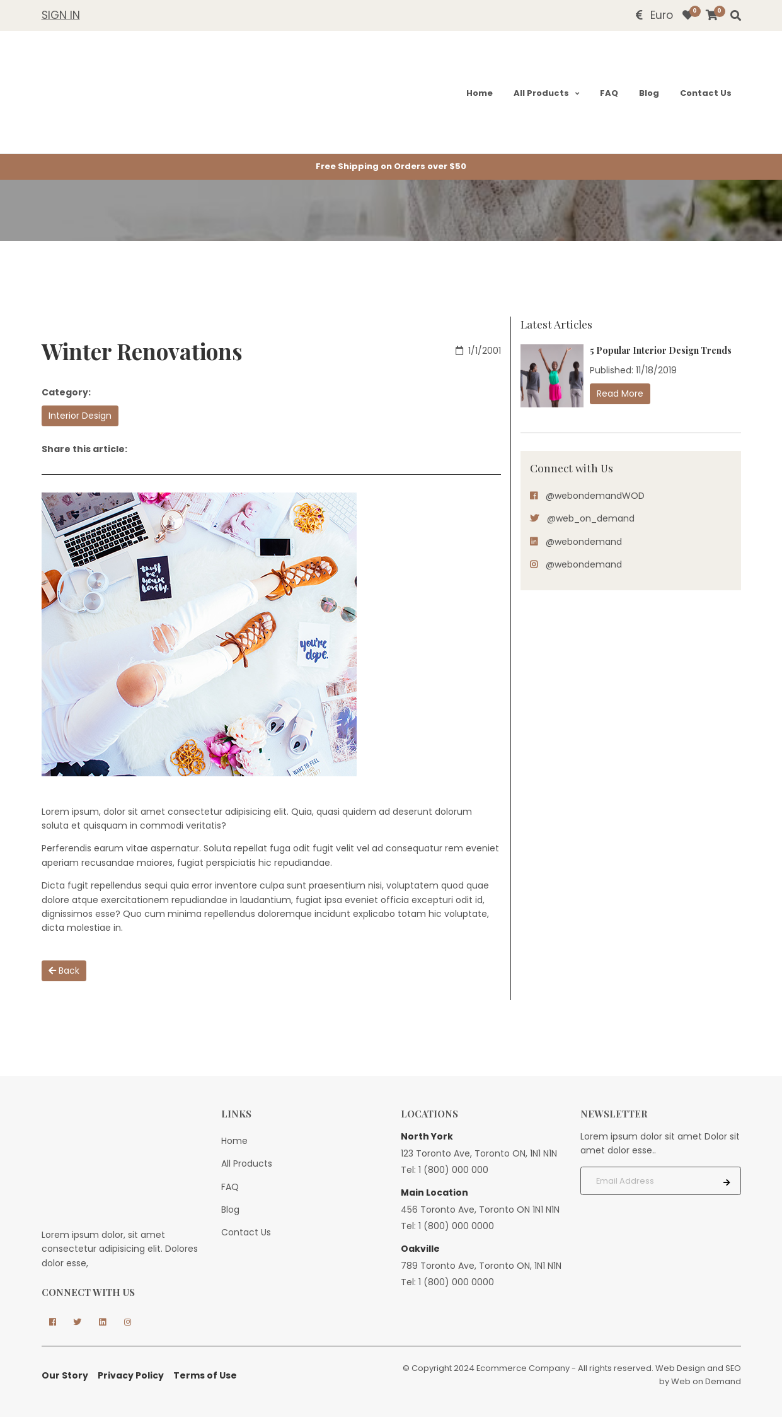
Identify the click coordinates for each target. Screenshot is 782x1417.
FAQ (608, 93)
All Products (541, 93)
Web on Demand (706, 1381)
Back (64, 970)
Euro (654, 15)
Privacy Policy (131, 1375)
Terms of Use (205, 1375)
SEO (733, 1368)
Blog (648, 93)
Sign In (61, 15)
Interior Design (80, 415)
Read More (620, 393)
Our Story (65, 1375)
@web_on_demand (591, 518)
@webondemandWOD (595, 495)
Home (478, 93)
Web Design (680, 1368)
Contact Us (705, 93)
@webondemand (584, 541)
